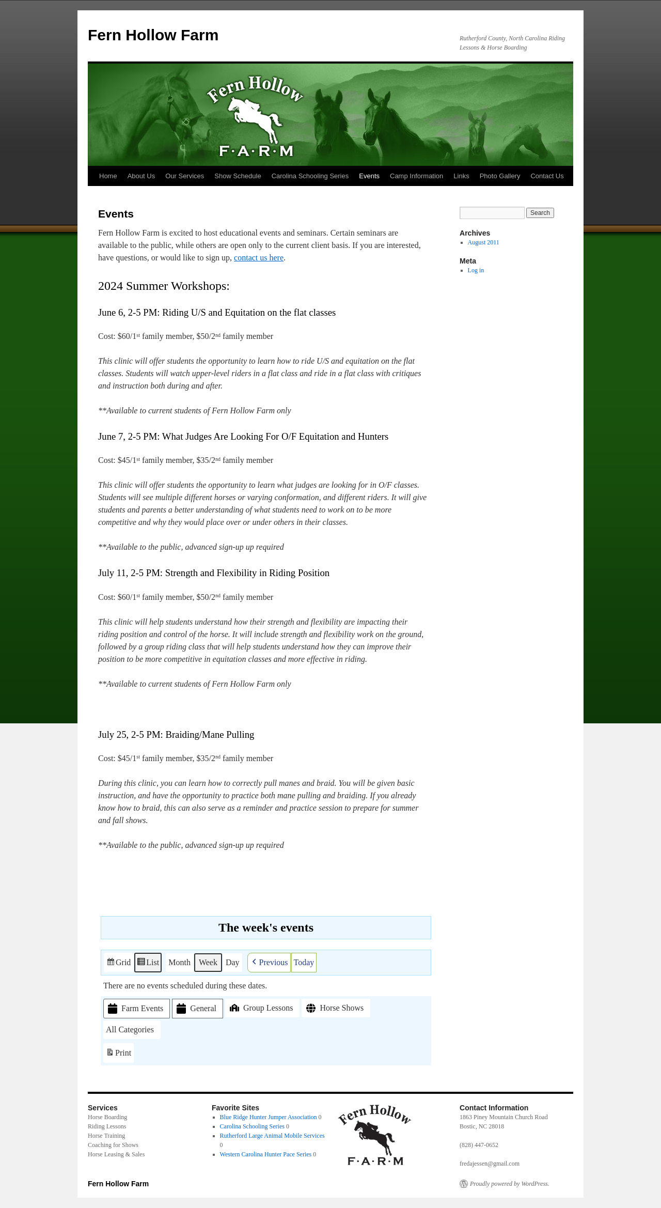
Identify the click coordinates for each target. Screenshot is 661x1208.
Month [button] (179, 961)
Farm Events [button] (134, 1008)
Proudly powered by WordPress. (509, 1183)
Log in (476, 270)
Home (108, 176)
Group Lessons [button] (260, 1007)
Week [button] (208, 961)
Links (461, 176)
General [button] (195, 1008)
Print (118, 1054)
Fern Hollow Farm (153, 34)
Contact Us (546, 176)
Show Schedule (237, 176)
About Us (141, 176)
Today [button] (304, 961)
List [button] (147, 963)
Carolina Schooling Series (310, 176)
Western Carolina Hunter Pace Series (266, 1154)
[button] (269, 962)
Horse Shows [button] (334, 1008)
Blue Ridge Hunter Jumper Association (268, 1117)
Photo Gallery (500, 176)
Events (369, 176)
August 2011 (483, 242)
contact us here (259, 257)
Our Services (184, 176)
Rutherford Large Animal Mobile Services (272, 1135)
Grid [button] (118, 963)
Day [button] (233, 961)
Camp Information (416, 176)
